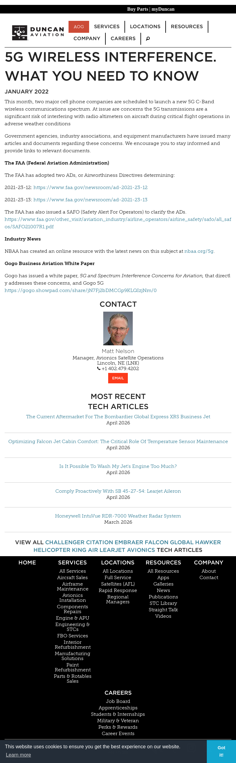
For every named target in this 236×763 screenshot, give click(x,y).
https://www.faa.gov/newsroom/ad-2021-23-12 (90, 187)
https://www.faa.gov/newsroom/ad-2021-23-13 (90, 200)
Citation (99, 542)
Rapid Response (118, 590)
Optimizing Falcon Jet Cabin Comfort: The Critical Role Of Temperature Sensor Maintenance (118, 441)
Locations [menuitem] (145, 26)
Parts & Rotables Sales (73, 679)
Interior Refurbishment (73, 645)
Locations (118, 562)
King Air (85, 550)
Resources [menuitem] (187, 26)
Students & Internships (118, 714)
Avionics (141, 550)
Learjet (112, 550)
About (209, 571)
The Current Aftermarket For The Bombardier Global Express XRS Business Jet (118, 416)
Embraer (129, 542)
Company (208, 562)
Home (27, 562)
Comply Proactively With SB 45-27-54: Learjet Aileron (118, 491)
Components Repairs (72, 609)
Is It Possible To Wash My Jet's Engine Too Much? (118, 466)
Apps (163, 577)
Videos (163, 616)
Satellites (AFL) (118, 584)
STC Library (163, 603)
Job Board (118, 701)
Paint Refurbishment (73, 667)
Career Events (118, 733)
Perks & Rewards (118, 727)
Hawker (208, 542)
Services (72, 562)
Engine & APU (72, 618)
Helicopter (51, 550)
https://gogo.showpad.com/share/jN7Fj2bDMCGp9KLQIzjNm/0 (81, 290)
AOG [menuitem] (79, 26)
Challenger (65, 542)
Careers (118, 692)
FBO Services (72, 635)
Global (182, 542)
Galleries (163, 584)
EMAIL (118, 378)
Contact (208, 577)
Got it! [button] (221, 751)
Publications (163, 596)
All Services (72, 571)
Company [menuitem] (86, 38)
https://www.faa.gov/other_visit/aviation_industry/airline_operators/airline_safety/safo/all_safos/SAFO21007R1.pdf (118, 223)
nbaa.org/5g (199, 251)
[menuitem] (148, 39)
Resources (163, 562)
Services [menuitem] (107, 26)
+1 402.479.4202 (118, 368)
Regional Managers (118, 599)
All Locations (118, 571)
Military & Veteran (118, 720)
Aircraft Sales (72, 577)
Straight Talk (163, 609)
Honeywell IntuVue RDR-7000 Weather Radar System (118, 516)
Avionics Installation (72, 598)
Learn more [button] (18, 754)
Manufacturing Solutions (72, 656)
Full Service (117, 577)
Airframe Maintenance (72, 586)
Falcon (156, 542)
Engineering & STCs (72, 627)
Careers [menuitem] (123, 38)
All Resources (163, 571)
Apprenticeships (118, 707)
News (163, 590)
